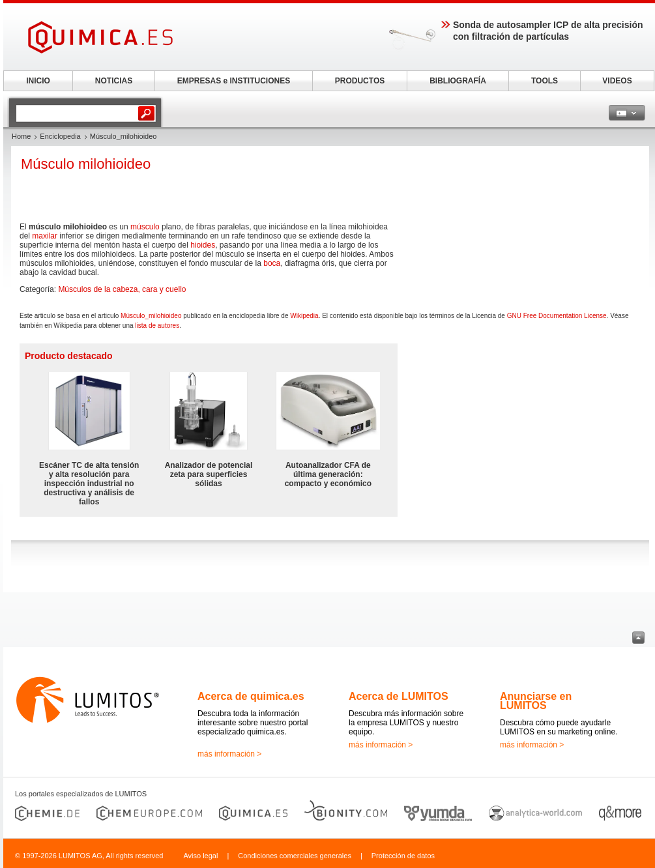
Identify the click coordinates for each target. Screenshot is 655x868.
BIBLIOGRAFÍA (457, 80)
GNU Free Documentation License (557, 315)
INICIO (38, 80)
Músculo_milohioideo (151, 315)
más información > (229, 754)
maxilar (44, 235)
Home (21, 136)
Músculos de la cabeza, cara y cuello (122, 289)
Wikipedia (304, 315)
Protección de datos (403, 856)
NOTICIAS (113, 80)
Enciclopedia (60, 136)
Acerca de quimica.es (250, 696)
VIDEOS (617, 80)
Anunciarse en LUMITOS (536, 701)
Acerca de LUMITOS (398, 696)
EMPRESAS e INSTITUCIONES (233, 80)
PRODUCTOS (360, 80)
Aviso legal (200, 856)
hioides (202, 245)
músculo (145, 226)
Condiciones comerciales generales (294, 856)
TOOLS (544, 80)
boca (271, 263)
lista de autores (157, 325)
